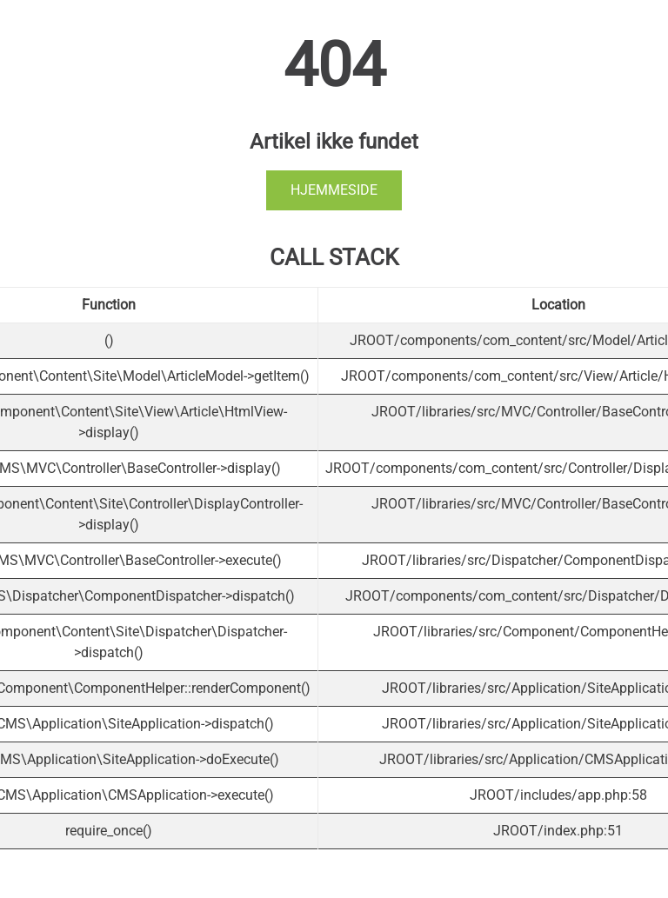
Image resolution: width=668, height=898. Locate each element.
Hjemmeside (334, 190)
